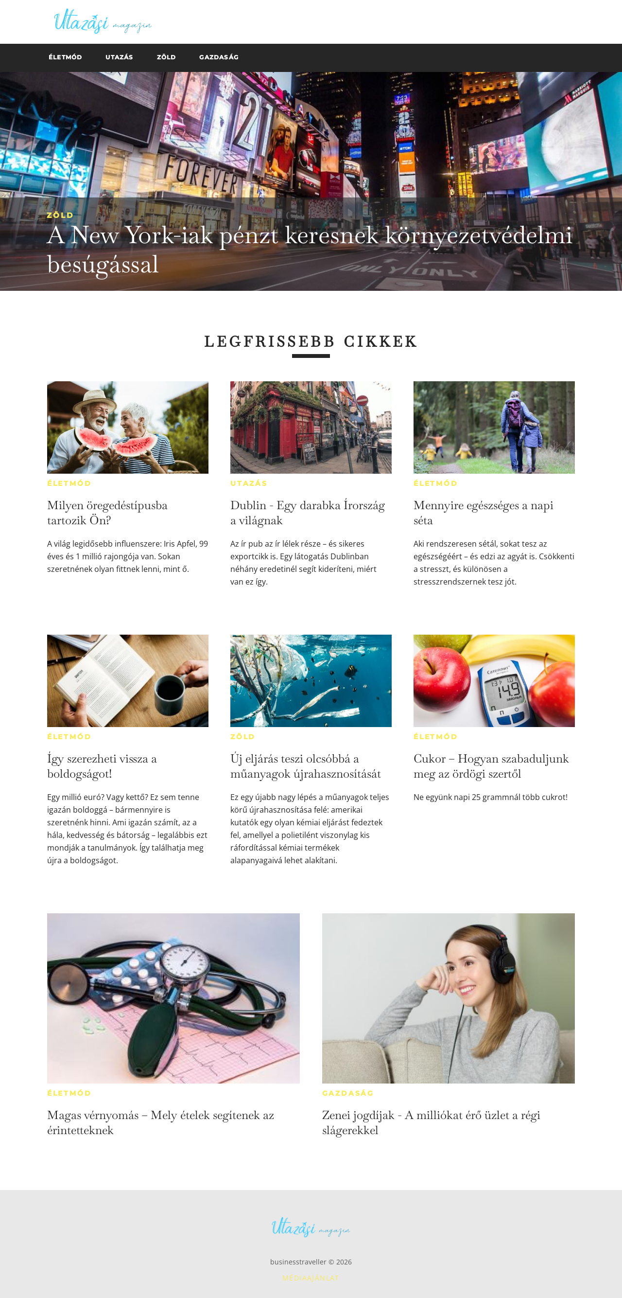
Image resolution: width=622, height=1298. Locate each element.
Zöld (60, 215)
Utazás (249, 483)
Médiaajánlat (311, 1277)
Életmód (69, 483)
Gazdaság (348, 1093)
